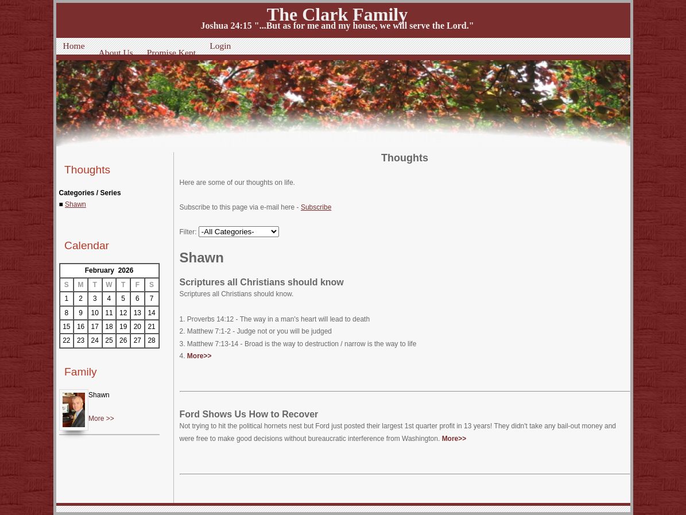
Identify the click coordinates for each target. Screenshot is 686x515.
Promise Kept (171, 52)
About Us (116, 52)
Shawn (75, 204)
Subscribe (316, 207)
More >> (101, 419)
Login (220, 46)
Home (74, 46)
